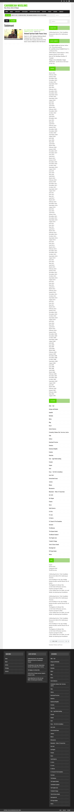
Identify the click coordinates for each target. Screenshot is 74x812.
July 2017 (51, 193)
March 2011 (52, 307)
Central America (52, 429)
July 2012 (51, 282)
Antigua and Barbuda (53, 409)
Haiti (50, 469)
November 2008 (53, 358)
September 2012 (53, 278)
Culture (43, 12)
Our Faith (17, 12)
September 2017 (53, 189)
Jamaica (51, 482)
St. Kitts (51, 512)
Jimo (50, 56)
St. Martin (51, 518)
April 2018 (52, 176)
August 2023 (52, 100)
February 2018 (53, 180)
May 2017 (51, 196)
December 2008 (53, 356)
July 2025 (51, 86)
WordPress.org (53, 570)
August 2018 (52, 169)
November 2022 (53, 111)
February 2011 (53, 309)
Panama (51, 502)
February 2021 (53, 126)
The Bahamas (52, 528)
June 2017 (51, 195)
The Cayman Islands (53, 532)
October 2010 (52, 316)
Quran (50, 505)
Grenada (51, 462)
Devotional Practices (53, 442)
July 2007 (51, 385)
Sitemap (7, 668)
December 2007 (53, 376)
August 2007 (52, 383)
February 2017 (53, 202)
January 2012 (52, 293)
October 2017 (52, 187)
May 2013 (51, 264)
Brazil (50, 426)
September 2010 (53, 318)
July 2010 (51, 322)
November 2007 (53, 378)
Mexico (50, 485)
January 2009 (52, 354)
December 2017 (53, 184)
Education (51, 456)
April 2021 (52, 124)
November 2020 (53, 131)
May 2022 (51, 115)
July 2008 (51, 365)
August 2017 (52, 191)
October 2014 (52, 236)
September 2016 (53, 206)
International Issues (34, 12)
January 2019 (52, 160)
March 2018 (52, 178)
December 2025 (53, 79)
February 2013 (53, 269)
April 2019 (52, 157)
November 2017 (53, 186)
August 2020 (52, 137)
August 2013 (52, 258)
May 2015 (51, 227)
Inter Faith (51, 475)
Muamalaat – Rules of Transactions (57, 492)
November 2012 (53, 274)
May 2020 (51, 142)
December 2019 (53, 151)
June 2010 (51, 323)
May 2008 (51, 369)
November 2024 (53, 93)
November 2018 (53, 164)
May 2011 (51, 305)
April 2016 (52, 213)
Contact (61, 12)
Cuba (50, 436)
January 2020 (52, 149)
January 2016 (52, 215)
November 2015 (53, 218)
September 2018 (53, 167)
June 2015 (51, 225)
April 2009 (52, 349)
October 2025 (52, 82)
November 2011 (53, 294)
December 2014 (53, 234)
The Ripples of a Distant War (56, 585)
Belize (50, 419)
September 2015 (53, 220)
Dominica (51, 446)
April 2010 (52, 327)
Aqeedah (51, 413)
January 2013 (52, 271)
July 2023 (51, 102)
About (10, 12)
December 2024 (53, 91)
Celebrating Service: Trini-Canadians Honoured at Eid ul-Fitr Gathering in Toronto (58, 34)
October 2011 (52, 296)
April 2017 (52, 198)
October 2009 (52, 338)
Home (6, 12)
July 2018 (51, 171)
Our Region (24, 12)
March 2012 (52, 289)
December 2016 (53, 204)
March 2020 (52, 146)
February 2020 (53, 147)
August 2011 (52, 300)
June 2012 (51, 283)
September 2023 (53, 99)
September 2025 (53, 84)
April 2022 (52, 117)
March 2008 (52, 372)
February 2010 (53, 331)
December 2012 (53, 273)
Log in (50, 565)
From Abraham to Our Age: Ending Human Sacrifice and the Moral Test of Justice (59, 581)
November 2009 (53, 336)
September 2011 (53, 298)
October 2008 (52, 360)
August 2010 (52, 320)
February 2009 (53, 352)
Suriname (51, 525)
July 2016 (51, 209)
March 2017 (52, 200)
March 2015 (52, 231)
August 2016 (52, 207)
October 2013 (52, 254)
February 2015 (53, 233)
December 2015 (53, 216)
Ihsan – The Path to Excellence (56, 472)
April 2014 (52, 245)
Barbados (51, 416)
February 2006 (53, 392)
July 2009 (51, 343)
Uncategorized (52, 548)
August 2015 (52, 222)
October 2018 (52, 166)
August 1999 (52, 396)
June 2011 (51, 303)
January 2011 (52, 311)
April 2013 (52, 265)
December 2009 (53, 334)
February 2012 (53, 291)
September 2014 (53, 238)
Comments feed (53, 569)
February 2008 (53, 374)
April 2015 (52, 229)
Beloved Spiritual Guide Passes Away (35, 34)
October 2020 (52, 133)
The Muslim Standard (54, 535)
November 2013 (53, 253)
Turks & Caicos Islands (54, 545)
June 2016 (51, 211)
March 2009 (52, 351)
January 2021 (52, 128)
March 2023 (52, 108)
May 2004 (51, 394)
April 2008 (52, 370)
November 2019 (53, 153)
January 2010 (52, 332)
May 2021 (51, 122)
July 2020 (51, 138)
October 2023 (52, 97)
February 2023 (53, 109)
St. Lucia (51, 515)
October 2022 (52, 113)
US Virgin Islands (53, 551)
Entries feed (52, 567)
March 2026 (52, 73)
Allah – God (51, 406)
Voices (49, 12)
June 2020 (51, 140)
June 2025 (51, 88)
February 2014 (53, 249)
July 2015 (51, 224)
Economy (51, 452)
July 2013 (51, 260)
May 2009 (51, 347)
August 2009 (52, 341)
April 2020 (52, 144)
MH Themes (19, 810)
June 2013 (51, 262)
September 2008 (53, 361)
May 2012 (51, 285)
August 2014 (52, 240)
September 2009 (53, 340)
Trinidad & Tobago (28, 31)
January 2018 (52, 182)
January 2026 (52, 77)
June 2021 (51, 120)
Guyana (50, 466)
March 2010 (52, 329)
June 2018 (51, 173)
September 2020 (53, 135)
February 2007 (53, 389)
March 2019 (52, 158)
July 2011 (51, 302)
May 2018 (51, 175)
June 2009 (51, 345)
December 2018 (53, 162)
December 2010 (53, 312)
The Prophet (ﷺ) (53, 538)
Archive (55, 12)
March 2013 (52, 267)
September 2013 (53, 256)
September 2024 (53, 95)
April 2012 (52, 287)
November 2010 (53, 314)
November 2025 (53, 80)
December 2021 (53, 118)
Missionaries (29, 30)
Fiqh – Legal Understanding (55, 459)
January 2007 (52, 390)
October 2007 (52, 380)
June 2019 (51, 155)
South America (52, 508)
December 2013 (53, 251)
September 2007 (53, 381)
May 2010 (51, 325)
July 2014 (51, 242)
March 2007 (52, 387)
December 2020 (53, 129)
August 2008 (52, 363)
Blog (25, 30)
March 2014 (52, 247)
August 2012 (52, 280)
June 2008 (51, 367)
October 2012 (52, 276)
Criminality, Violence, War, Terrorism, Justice (59, 433)
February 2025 (53, 89)
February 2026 (53, 75)
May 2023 (51, 104)
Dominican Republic (53, 449)
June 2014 (51, 244)
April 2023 (52, 106)
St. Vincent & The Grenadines (55, 522)
